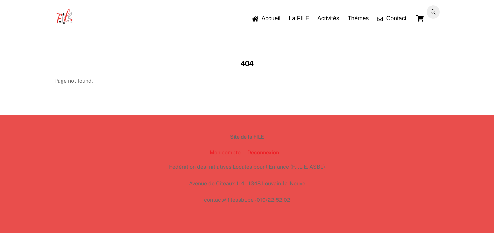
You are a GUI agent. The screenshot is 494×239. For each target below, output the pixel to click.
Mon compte (225, 152)
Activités (328, 18)
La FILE (299, 18)
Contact (391, 18)
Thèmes (358, 18)
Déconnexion (263, 152)
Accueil (266, 18)
